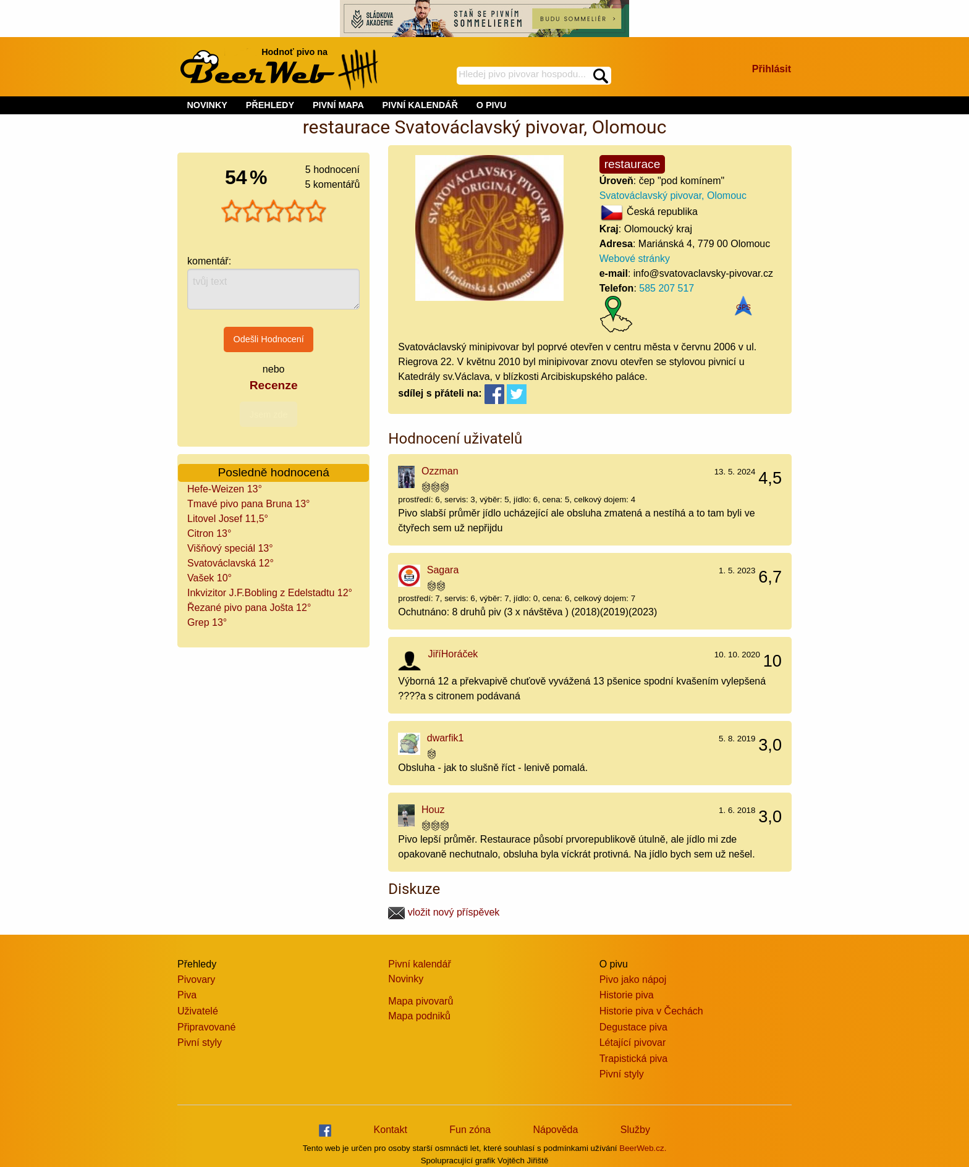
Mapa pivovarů (420, 1001)
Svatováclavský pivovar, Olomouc (673, 195)
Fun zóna (470, 1129)
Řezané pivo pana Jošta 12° (249, 607)
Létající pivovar (632, 1042)
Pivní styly (199, 1042)
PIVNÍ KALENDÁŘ (420, 105)
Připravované (206, 1027)
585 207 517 (666, 288)
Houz (432, 809)
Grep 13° (207, 622)
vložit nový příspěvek (443, 912)
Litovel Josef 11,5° (227, 518)
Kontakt (390, 1129)
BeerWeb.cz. (642, 1148)
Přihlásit (771, 69)
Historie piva (626, 995)
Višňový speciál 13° (230, 548)
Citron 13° (209, 533)
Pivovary (196, 979)
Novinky (405, 979)
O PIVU (491, 105)
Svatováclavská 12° (230, 563)
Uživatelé (197, 1011)
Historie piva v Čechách (651, 1011)
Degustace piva (633, 1027)
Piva (187, 995)
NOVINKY (207, 105)
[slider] (273, 211)
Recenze (274, 385)
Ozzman (440, 471)
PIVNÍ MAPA (338, 105)
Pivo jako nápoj (633, 979)
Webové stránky (634, 258)
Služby (635, 1129)
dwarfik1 (445, 738)
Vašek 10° (209, 578)
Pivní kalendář (419, 964)
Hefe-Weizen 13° (224, 489)
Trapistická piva (633, 1058)
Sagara (443, 570)
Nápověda (555, 1129)
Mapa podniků (419, 1016)
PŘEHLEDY (270, 105)
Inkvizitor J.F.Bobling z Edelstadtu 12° (269, 593)
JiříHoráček (453, 654)
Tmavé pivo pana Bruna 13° (248, 504)
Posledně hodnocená (273, 472)
